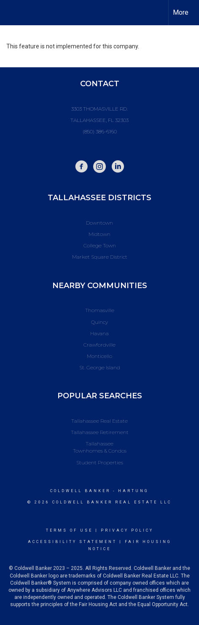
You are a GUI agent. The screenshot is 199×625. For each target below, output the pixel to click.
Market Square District (99, 257)
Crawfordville (99, 345)
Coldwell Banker (80, 491)
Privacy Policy (127, 530)
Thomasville (99, 310)
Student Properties (99, 462)
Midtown (99, 234)
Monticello (99, 356)
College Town (99, 245)
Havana (99, 333)
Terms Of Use (69, 530)
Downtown (99, 223)
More (180, 12)
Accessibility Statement (72, 542)
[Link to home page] (14, 12)
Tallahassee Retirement (100, 432)
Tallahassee (99, 443)
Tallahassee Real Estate (99, 421)
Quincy (99, 322)
